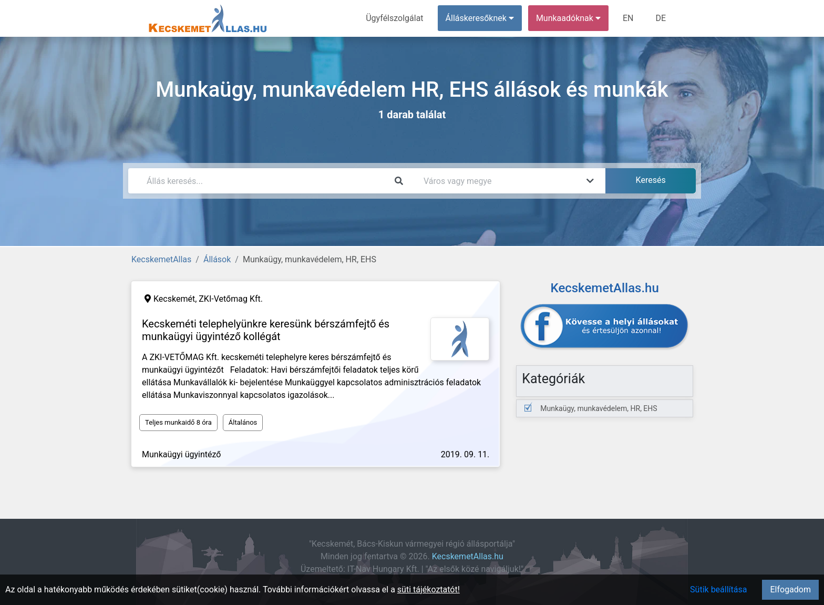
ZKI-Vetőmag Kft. (231, 299)
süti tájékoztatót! (428, 589)
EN (628, 18)
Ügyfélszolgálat (394, 18)
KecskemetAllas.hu (467, 556)
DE (660, 18)
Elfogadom (790, 589)
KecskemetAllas (161, 259)
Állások (217, 259)
